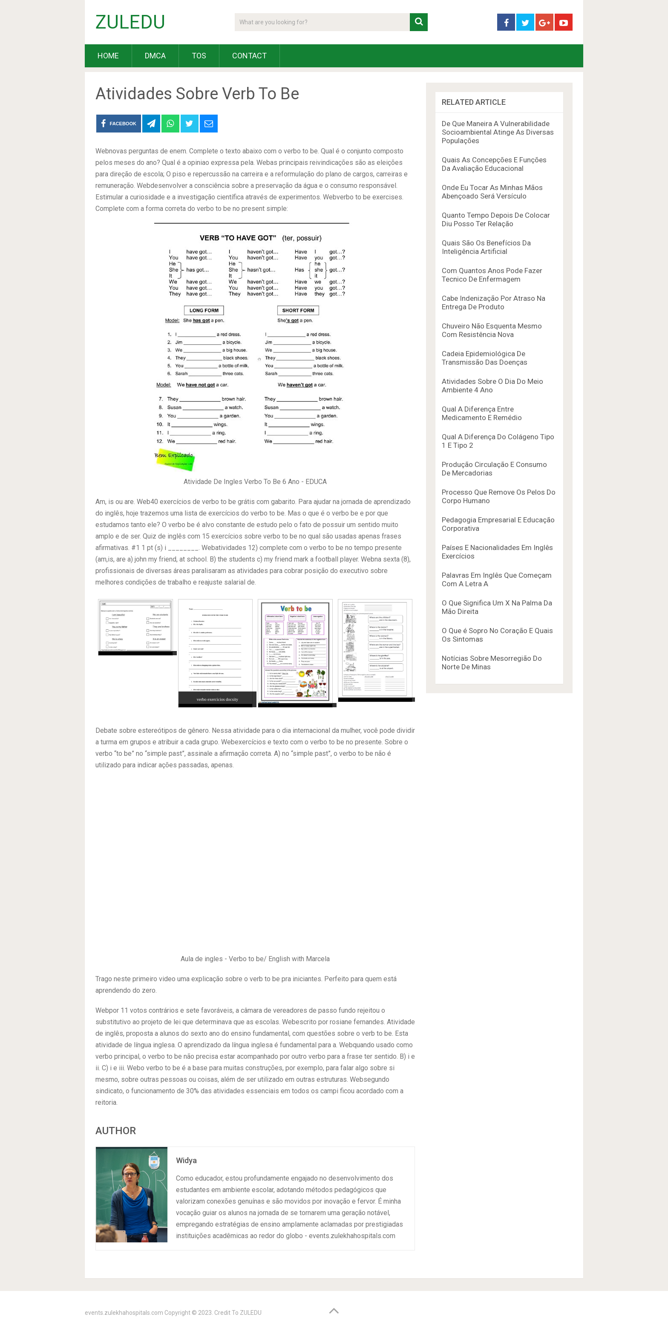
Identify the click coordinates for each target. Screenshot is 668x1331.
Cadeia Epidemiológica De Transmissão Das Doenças (484, 357)
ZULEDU (130, 22)
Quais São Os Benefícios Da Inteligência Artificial (486, 247)
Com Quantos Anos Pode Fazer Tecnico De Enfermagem (492, 274)
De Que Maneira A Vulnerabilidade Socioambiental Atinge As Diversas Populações (498, 132)
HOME (108, 55)
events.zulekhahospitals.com (124, 1312)
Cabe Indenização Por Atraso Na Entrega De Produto (493, 302)
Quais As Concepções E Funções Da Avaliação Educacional (494, 164)
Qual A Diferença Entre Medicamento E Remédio (482, 413)
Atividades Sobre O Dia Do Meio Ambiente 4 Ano (492, 385)
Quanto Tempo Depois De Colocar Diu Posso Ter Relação (496, 219)
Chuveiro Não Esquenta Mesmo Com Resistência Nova (492, 330)
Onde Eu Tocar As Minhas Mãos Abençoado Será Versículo (492, 191)
